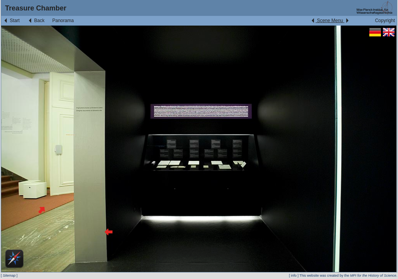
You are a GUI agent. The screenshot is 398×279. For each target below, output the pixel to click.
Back (36, 20)
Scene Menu (330, 20)
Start (11, 20)
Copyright (385, 20)
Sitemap (9, 275)
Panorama (63, 20)
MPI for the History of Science (373, 275)
